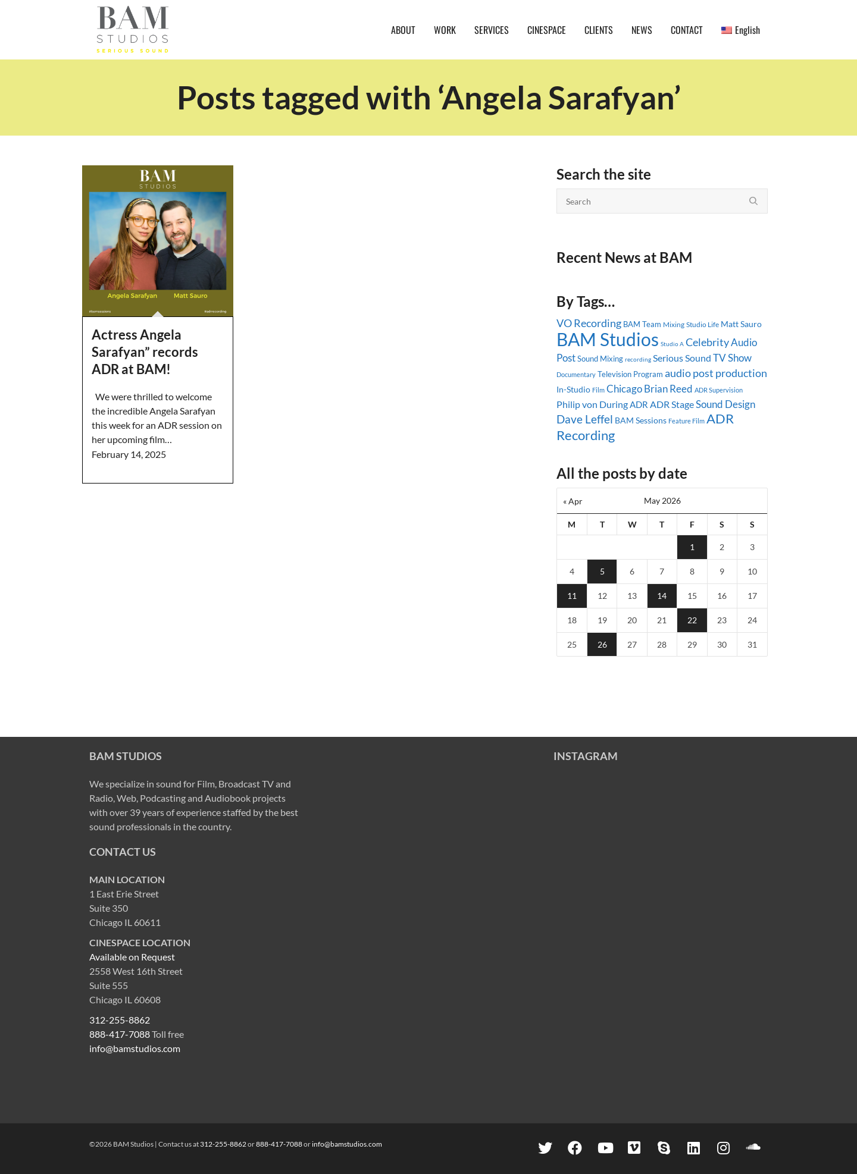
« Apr (573, 501)
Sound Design (725, 404)
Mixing (673, 324)
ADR (639, 404)
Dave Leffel (584, 419)
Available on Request (132, 956)
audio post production (716, 373)
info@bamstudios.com (134, 1048)
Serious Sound (682, 357)
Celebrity (707, 342)
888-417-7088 (119, 1034)
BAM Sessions (641, 420)
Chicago (624, 388)
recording (638, 359)
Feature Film (686, 421)
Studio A (672, 343)
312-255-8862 (119, 1019)
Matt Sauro (741, 324)
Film (598, 390)
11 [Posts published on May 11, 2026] (572, 596)
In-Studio (573, 389)
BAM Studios (607, 339)
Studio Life (702, 324)
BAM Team (642, 324)
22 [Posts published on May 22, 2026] (692, 620)
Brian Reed (668, 388)
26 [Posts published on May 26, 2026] (602, 644)
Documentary (576, 374)
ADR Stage (672, 404)
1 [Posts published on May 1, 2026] (692, 547)
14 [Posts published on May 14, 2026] (662, 596)
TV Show (732, 357)
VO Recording (588, 322)
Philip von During (592, 404)
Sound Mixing (600, 358)
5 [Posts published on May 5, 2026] (602, 571)
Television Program (630, 374)
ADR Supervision (719, 390)
